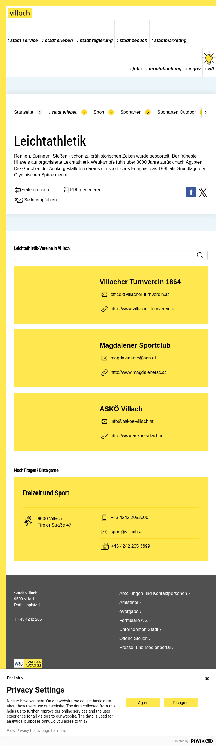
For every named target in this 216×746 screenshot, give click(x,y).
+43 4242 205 (29, 619)
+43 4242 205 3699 (130, 546)
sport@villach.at (127, 531)
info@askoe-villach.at (132, 421)
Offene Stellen (133, 638)
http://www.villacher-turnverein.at (143, 308)
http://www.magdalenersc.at (138, 372)
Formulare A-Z (133, 620)
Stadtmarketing (170, 40)
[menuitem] (23, 34)
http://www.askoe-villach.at (137, 435)
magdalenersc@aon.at (133, 358)
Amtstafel (128, 602)
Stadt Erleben (59, 40)
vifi (209, 61)
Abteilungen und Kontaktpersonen (153, 593)
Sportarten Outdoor (177, 112)
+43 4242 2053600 (129, 517)
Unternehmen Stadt (138, 629)
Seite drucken (31, 190)
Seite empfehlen (35, 200)
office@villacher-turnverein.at (140, 294)
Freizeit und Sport (45, 492)
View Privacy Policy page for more (36, 730)
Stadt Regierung (96, 40)
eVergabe (129, 611)
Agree (143, 702)
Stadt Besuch (133, 40)
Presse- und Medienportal (145, 647)
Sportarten (130, 112)
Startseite (23, 112)
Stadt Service (24, 40)
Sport (99, 112)
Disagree (181, 702)
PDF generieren (82, 190)
